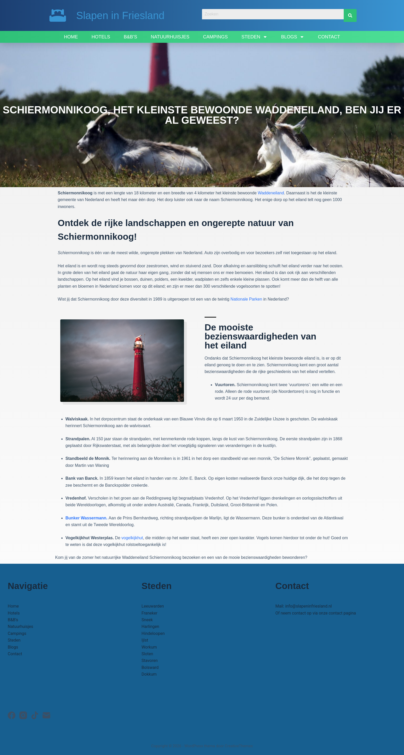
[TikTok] (35, 715)
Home (71, 36)
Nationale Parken (246, 299)
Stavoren (149, 660)
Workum (149, 647)
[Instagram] (23, 715)
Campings (215, 36)
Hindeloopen (153, 633)
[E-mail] (46, 715)
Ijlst (144, 640)
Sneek (147, 619)
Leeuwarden (152, 606)
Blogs (292, 37)
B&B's (13, 619)
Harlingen (150, 626)
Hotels (100, 36)
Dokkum (149, 674)
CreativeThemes (239, 746)
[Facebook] (11, 715)
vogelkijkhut (132, 538)
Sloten (147, 653)
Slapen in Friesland (120, 15)
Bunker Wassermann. (86, 518)
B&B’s (130, 36)
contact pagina (342, 613)
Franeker (149, 613)
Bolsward (149, 667)
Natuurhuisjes (170, 36)
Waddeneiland (271, 193)
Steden (254, 37)
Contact (329, 36)
